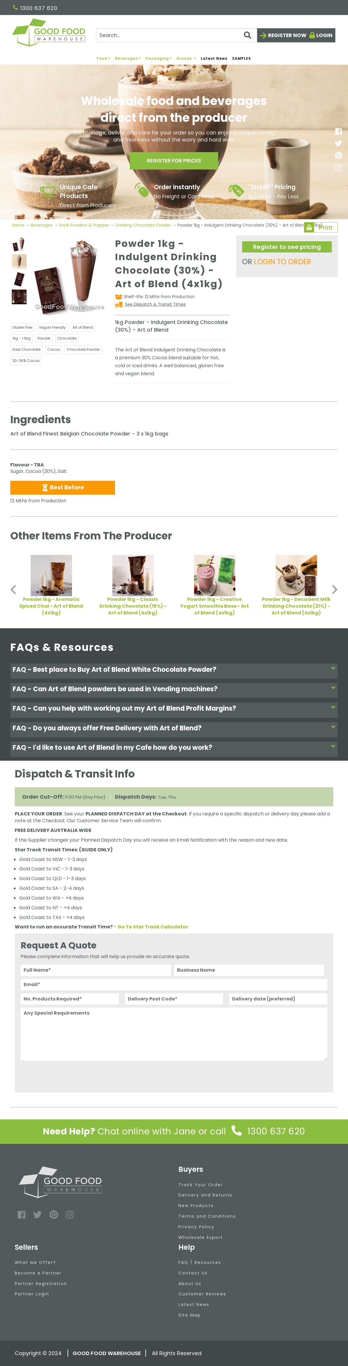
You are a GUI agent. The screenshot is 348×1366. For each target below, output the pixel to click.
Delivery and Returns (205, 1195)
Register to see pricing (287, 247)
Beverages (128, 58)
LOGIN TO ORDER (282, 262)
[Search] (176, 35)
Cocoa (53, 349)
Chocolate (66, 338)
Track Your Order (200, 1185)
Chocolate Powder (83, 349)
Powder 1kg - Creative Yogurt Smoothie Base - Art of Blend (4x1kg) (214, 606)
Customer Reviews (202, 1294)
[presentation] (65, 1074)
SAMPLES (241, 58)
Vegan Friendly (52, 327)
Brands (186, 58)
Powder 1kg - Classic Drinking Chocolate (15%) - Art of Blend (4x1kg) (133, 606)
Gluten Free (22, 327)
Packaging (159, 58)
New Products (196, 1206)
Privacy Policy (196, 1227)
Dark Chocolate (26, 349)
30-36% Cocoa (26, 360)
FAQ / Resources (199, 1262)
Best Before (62, 487)
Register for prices (174, 161)
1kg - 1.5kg (21, 338)
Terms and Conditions (207, 1216)
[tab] (173, 671)
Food (103, 58)
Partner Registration (41, 1284)
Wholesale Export (200, 1237)
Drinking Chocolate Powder (143, 225)
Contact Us (193, 1273)
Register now (287, 35)
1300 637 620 (35, 8)
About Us (189, 1284)
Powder (43, 338)
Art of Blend (83, 327)
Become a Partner (38, 1273)
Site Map (189, 1315)
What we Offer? (35, 1262)
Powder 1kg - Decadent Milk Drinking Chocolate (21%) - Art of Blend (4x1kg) (296, 606)
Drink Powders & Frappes (84, 225)
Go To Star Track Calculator (153, 926)
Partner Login (32, 1294)
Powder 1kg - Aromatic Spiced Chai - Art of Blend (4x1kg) (51, 606)
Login (324, 35)
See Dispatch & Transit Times (155, 304)
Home (19, 225)
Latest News (214, 58)
